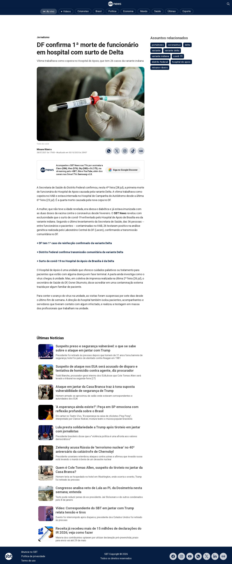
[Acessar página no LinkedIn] (215, 556)
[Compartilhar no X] (116, 150)
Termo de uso (28, 560)
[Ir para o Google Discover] (141, 150)
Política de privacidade (33, 556)
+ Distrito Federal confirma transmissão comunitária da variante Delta (80, 252)
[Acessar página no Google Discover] (223, 556)
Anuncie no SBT (29, 552)
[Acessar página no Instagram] (181, 556)
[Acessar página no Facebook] (173, 556)
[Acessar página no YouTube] (189, 556)
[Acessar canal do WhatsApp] (198, 556)
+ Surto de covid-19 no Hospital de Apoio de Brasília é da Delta (75, 261)
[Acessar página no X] (206, 556)
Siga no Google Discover (123, 170)
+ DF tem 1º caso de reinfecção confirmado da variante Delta (74, 243)
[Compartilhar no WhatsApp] (108, 150)
